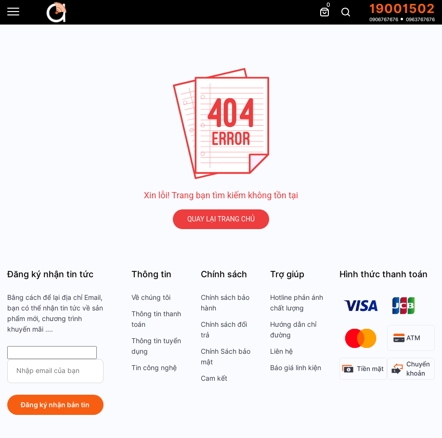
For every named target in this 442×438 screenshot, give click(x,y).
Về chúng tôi (150, 297)
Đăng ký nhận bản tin (55, 405)
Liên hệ (281, 351)
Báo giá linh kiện (295, 368)
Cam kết (214, 378)
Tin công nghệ (154, 368)
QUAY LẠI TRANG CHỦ (221, 219)
